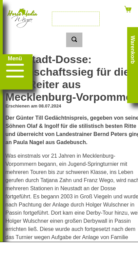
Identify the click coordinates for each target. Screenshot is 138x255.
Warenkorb (133, 50)
